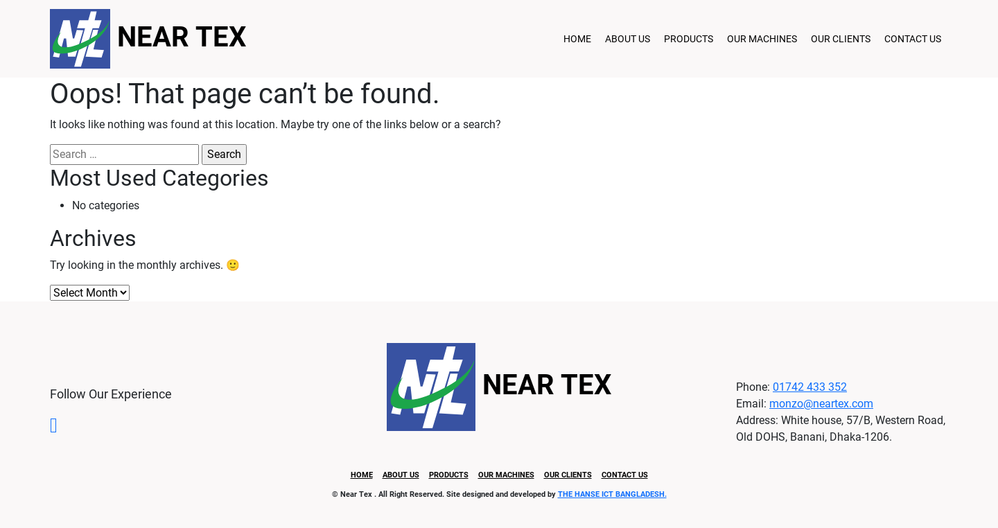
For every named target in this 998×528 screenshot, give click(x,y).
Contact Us (912, 38)
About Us (627, 38)
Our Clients (840, 38)
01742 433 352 (810, 387)
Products (688, 38)
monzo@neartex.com (821, 403)
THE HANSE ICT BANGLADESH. (612, 494)
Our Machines (762, 38)
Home (577, 38)
